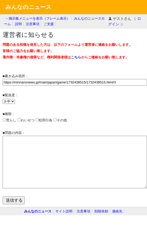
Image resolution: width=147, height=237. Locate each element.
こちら (76, 57)
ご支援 (49, 24)
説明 (18, 24)
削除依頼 (101, 211)
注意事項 (32, 24)
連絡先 (117, 211)
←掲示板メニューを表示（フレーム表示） (37, 18)
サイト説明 (63, 211)
